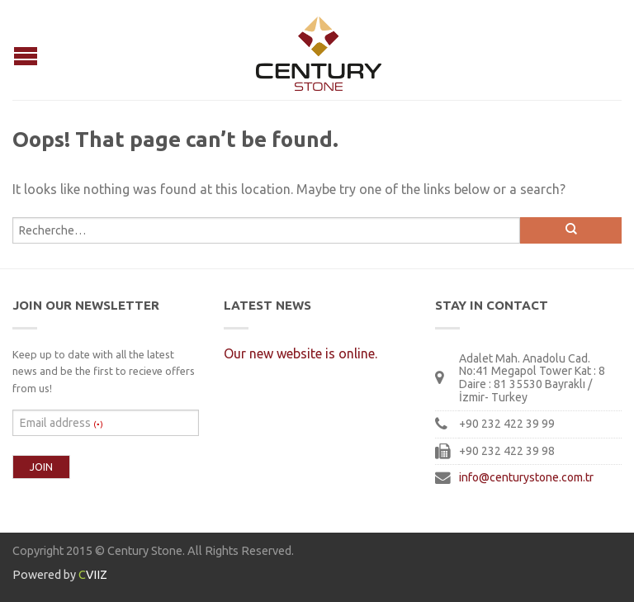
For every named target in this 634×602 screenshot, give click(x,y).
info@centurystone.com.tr (526, 477)
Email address (61, 422)
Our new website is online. (300, 353)
